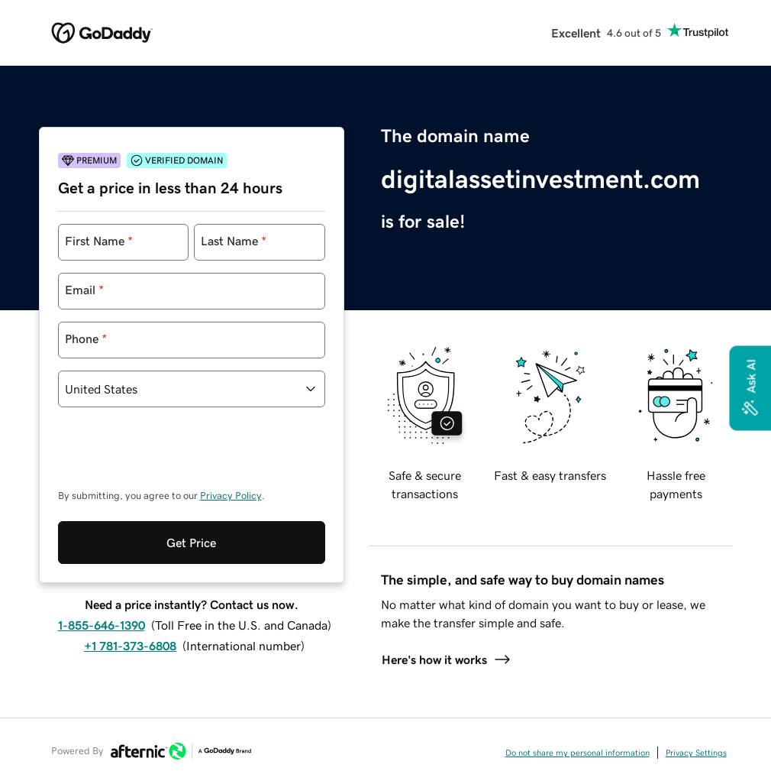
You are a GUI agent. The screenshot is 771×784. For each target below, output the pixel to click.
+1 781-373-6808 (130, 646)
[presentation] (174, 455)
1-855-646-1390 (101, 625)
